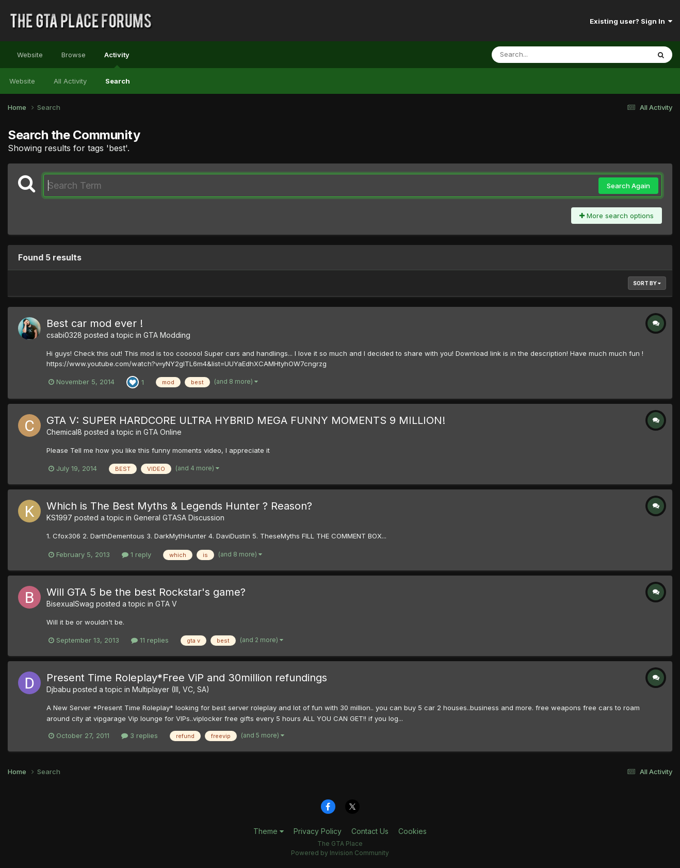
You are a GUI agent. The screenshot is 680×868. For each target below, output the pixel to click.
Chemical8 (64, 432)
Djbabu (58, 689)
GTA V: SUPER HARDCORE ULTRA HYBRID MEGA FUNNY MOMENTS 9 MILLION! (245, 420)
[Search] (542, 54)
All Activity (70, 81)
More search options (616, 215)
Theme (268, 831)
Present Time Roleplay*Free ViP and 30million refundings (186, 678)
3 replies (139, 735)
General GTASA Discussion (179, 517)
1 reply (136, 554)
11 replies (150, 640)
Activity (116, 59)
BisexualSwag (70, 603)
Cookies (412, 831)
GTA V (166, 603)
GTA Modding (166, 335)
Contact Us (369, 831)
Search (117, 81)
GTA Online (162, 432)
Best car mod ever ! (94, 323)
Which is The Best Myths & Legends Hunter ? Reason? (179, 506)
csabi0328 (64, 335)
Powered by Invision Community (340, 853)
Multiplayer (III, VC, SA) (170, 689)
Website (30, 55)
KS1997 (59, 517)
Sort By (647, 283)
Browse (73, 55)
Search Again (628, 186)
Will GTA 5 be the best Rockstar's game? (146, 592)
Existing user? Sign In (631, 21)
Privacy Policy (318, 831)
